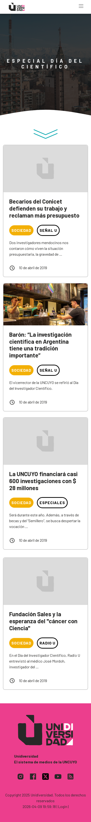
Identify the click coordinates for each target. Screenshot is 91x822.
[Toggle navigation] (81, 6)
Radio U (47, 643)
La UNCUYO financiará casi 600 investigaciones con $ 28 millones (43, 480)
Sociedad (21, 230)
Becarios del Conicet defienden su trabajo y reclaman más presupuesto (44, 208)
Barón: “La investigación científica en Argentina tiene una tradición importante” (40, 345)
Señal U (48, 230)
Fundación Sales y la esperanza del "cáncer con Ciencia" (43, 620)
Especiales (52, 502)
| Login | (63, 806)
